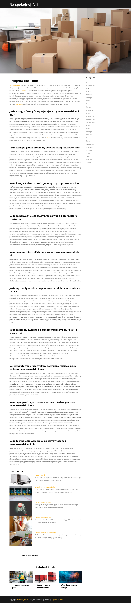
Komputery (89, 107)
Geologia (89, 98)
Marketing (89, 110)
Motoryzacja (90, 116)
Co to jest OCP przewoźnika (45, 487)
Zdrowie (89, 163)
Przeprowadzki (15, 85)
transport (19, 104)
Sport (88, 141)
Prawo (88, 129)
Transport (89, 147)
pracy (23, 91)
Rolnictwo (89, 135)
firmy (72, 85)
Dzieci (88, 88)
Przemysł (89, 132)
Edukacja (89, 95)
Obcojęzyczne (90, 122)
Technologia (90, 144)
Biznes (88, 82)
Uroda (88, 153)
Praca (88, 125)
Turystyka (89, 150)
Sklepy (88, 138)
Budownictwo (90, 85)
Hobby (88, 101)
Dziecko (88, 91)
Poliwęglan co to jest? (43, 502)
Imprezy (88, 104)
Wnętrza (89, 159)
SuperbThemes (57, 600)
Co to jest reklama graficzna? (45, 532)
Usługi (88, 156)
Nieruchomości (91, 119)
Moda (88, 113)
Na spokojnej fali (24, 4)
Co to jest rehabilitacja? (43, 517)
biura (48, 137)
